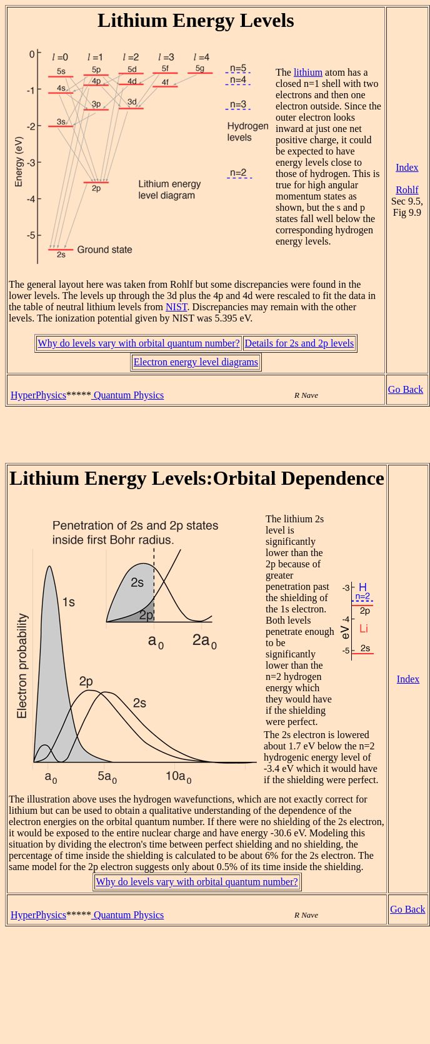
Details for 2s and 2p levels (299, 343)
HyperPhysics (38, 395)
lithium (308, 72)
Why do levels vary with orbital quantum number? (139, 343)
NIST (176, 307)
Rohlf (407, 190)
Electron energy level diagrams (196, 362)
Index (407, 167)
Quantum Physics (127, 395)
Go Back (405, 389)
